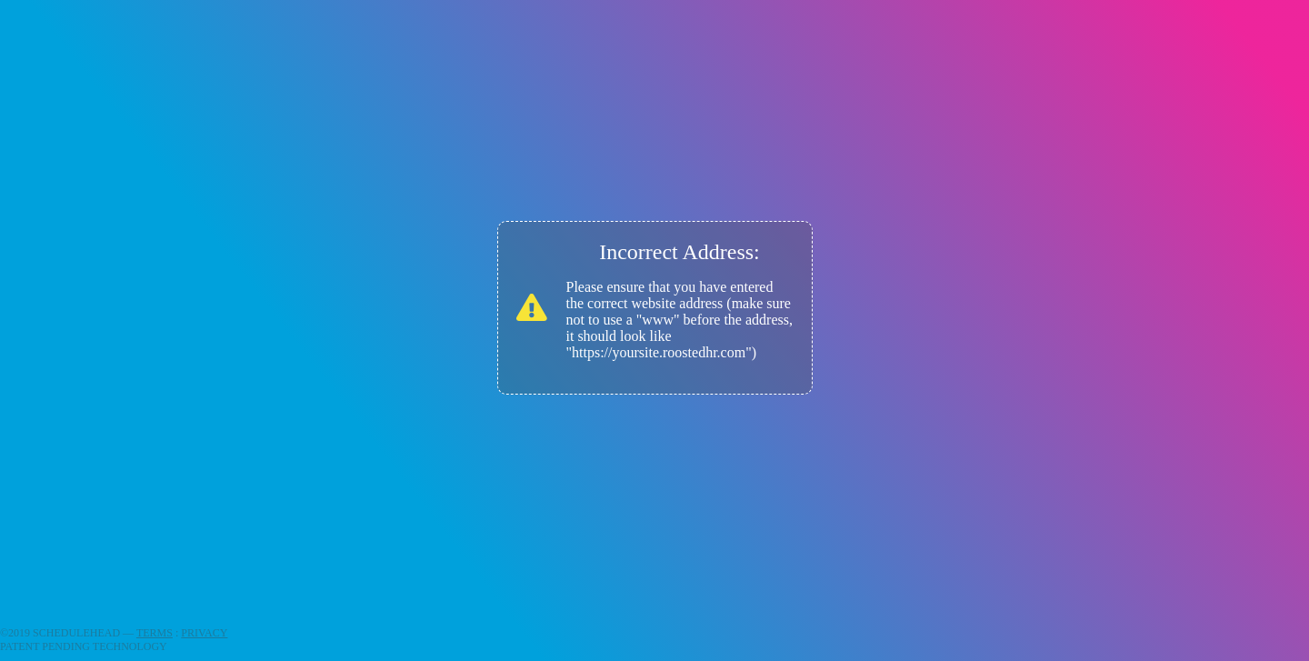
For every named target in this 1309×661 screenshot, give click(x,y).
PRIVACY (204, 632)
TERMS (154, 632)
